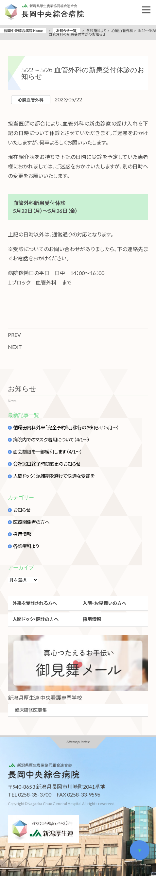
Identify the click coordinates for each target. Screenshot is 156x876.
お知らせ (21, 510)
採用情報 (22, 534)
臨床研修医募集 (31, 710)
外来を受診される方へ (34, 603)
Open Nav (149, 5)
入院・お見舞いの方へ (104, 603)
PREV (14, 335)
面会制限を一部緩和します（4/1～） (47, 452)
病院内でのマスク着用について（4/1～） (51, 440)
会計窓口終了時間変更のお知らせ (46, 464)
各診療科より (26, 546)
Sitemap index (77, 742)
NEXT (15, 347)
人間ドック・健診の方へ (35, 619)
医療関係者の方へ (31, 522)
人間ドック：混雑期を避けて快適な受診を (54, 476)
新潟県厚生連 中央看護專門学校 (45, 698)
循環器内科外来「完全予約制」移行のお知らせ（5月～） (66, 427)
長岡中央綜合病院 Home (23, 30)
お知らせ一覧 (66, 30)
